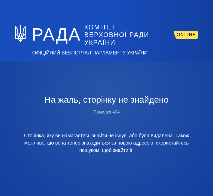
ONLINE (186, 34)
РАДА (56, 34)
